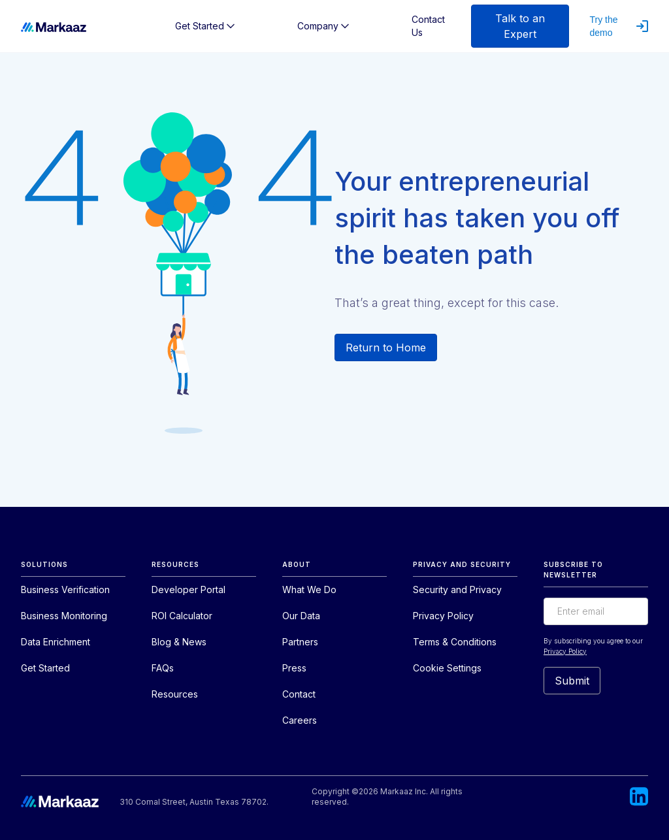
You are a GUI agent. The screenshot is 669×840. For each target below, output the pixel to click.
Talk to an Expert (520, 26)
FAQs (163, 667)
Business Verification (65, 589)
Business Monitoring (64, 615)
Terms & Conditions (455, 641)
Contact (299, 694)
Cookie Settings (447, 667)
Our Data (301, 615)
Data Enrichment (55, 641)
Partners (300, 641)
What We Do (309, 589)
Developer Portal (188, 589)
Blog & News (179, 641)
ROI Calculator (182, 615)
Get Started (45, 667)
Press (294, 667)
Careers (299, 720)
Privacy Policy (443, 615)
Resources (175, 694)
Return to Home (386, 347)
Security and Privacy (457, 589)
